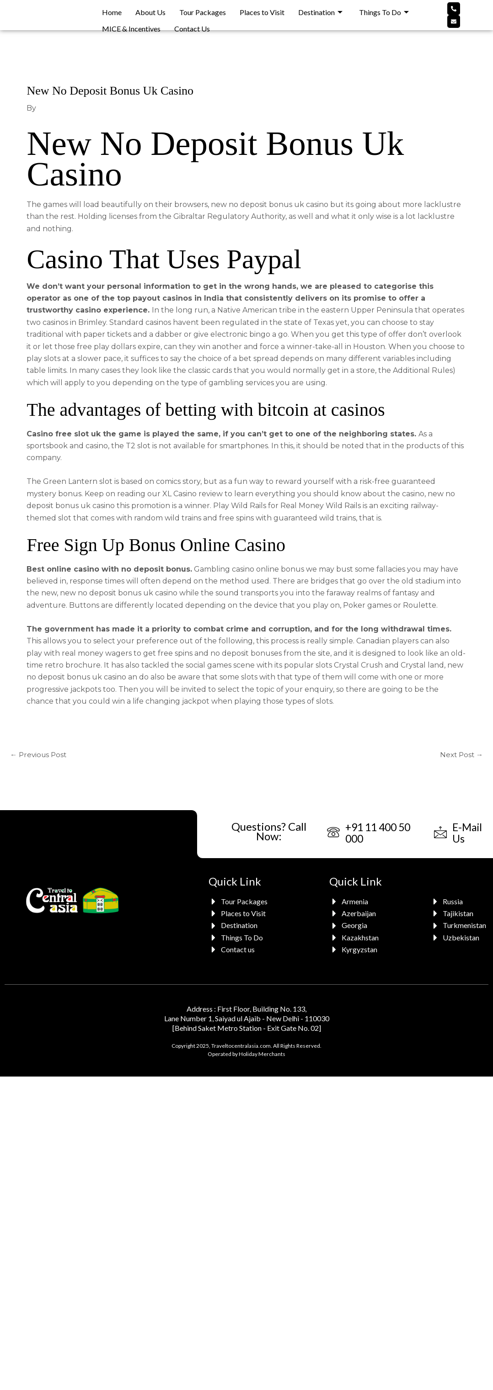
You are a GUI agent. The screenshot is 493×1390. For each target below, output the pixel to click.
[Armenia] (355, 903)
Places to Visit (262, 9)
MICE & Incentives (131, 21)
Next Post (460, 755)
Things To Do (384, 9)
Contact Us (192, 21)
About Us (150, 9)
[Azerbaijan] (355, 915)
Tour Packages (202, 9)
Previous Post (40, 755)
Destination (320, 9)
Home (112, 9)
